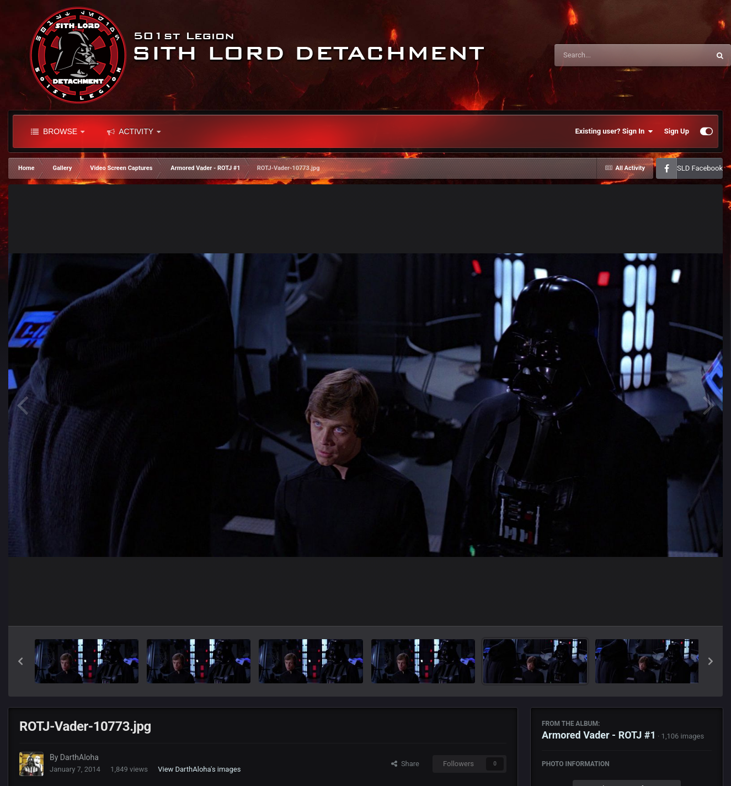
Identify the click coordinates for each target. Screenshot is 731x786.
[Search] (604, 55)
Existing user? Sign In (614, 131)
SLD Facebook (700, 168)
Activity (133, 131)
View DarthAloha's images (199, 769)
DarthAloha (79, 757)
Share (405, 764)
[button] (20, 661)
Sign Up (676, 131)
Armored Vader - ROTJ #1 (599, 735)
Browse (57, 131)
